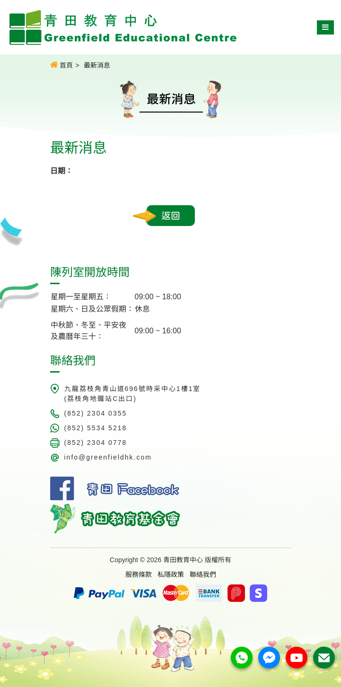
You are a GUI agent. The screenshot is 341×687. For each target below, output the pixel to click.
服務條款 (138, 574)
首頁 (61, 65)
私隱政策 (170, 574)
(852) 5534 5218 (95, 428)
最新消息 (97, 65)
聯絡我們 (203, 574)
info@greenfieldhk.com (108, 457)
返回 (170, 215)
